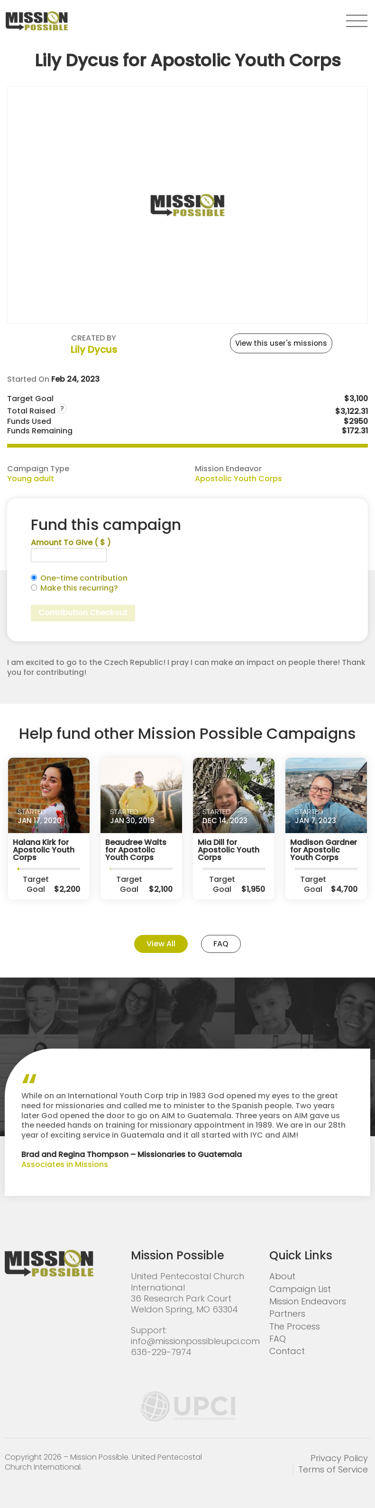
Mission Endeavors (307, 1301)
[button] (356, 21)
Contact (287, 1351)
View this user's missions (281, 343)
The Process (294, 1326)
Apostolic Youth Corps (238, 478)
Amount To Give (71, 543)
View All (160, 943)
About (282, 1276)
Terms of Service (333, 1469)
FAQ (221, 943)
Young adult (30, 478)
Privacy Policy (339, 1458)
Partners (287, 1314)
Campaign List (300, 1289)
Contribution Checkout (83, 612)
